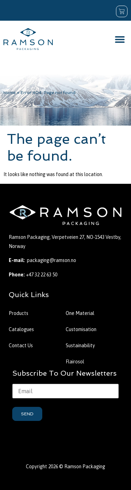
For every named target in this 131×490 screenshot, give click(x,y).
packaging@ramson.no (51, 260)
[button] (120, 39)
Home (9, 92)
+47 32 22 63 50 (41, 274)
